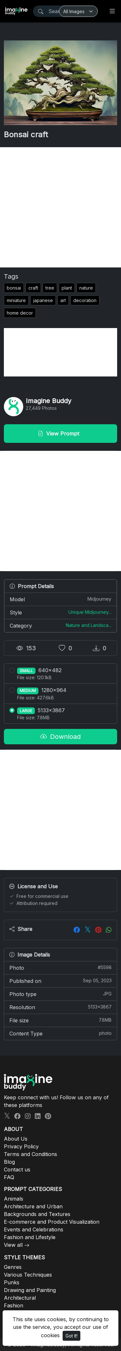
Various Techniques (28, 1274)
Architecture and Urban (33, 1206)
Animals (13, 1198)
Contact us (17, 1169)
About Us (15, 1139)
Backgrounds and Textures (37, 1214)
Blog (9, 1162)
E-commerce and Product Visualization (51, 1222)
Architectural (20, 1298)
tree (49, 288)
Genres (13, 1267)
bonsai (14, 288)
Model (60, 599)
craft (33, 288)
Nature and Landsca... (88, 625)
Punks (11, 1282)
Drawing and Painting (30, 1290)
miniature (16, 300)
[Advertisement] (60, 207)
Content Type (60, 1033)
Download (60, 736)
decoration (84, 300)
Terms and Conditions (30, 1154)
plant (67, 288)
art (63, 300)
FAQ (9, 1177)
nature (86, 288)
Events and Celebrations (33, 1229)
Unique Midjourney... (89, 612)
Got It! (71, 1335)
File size (60, 1020)
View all (13, 1245)
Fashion (13, 1305)
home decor (20, 313)
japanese (43, 300)
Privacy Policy (21, 1146)
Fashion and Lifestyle (29, 1237)
